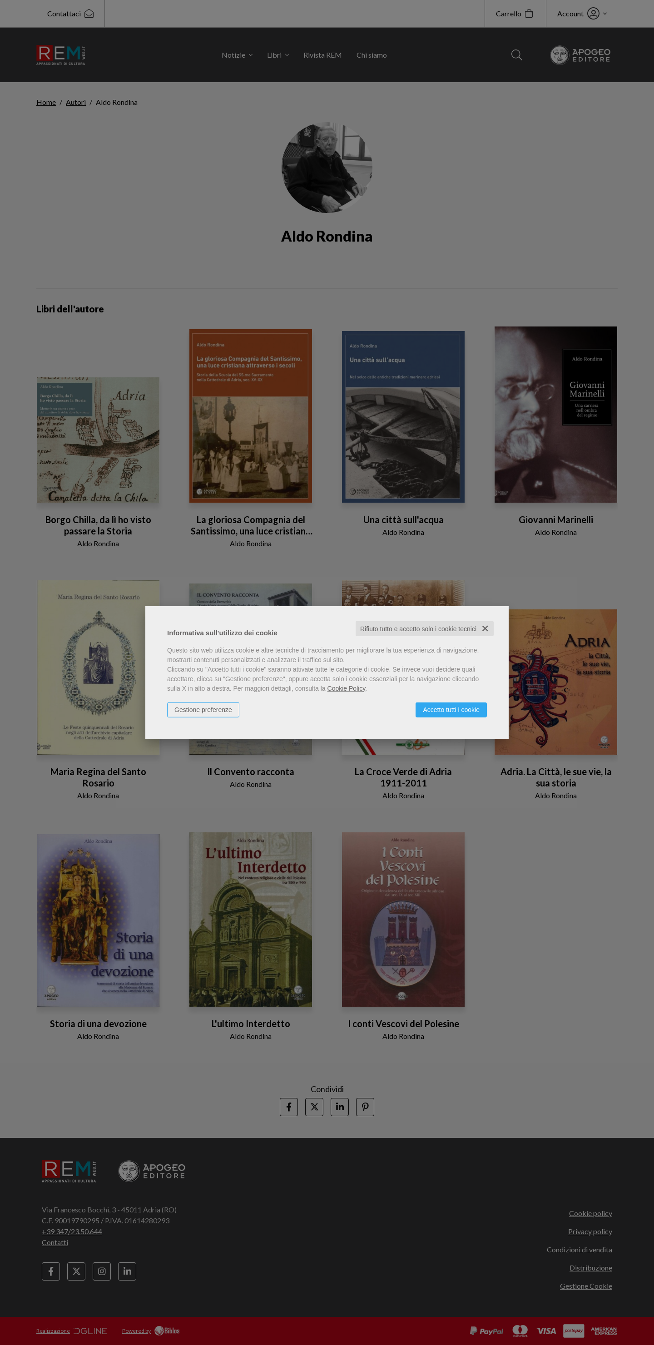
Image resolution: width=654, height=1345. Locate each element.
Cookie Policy (346, 688)
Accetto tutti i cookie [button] (451, 709)
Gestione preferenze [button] (203, 709)
